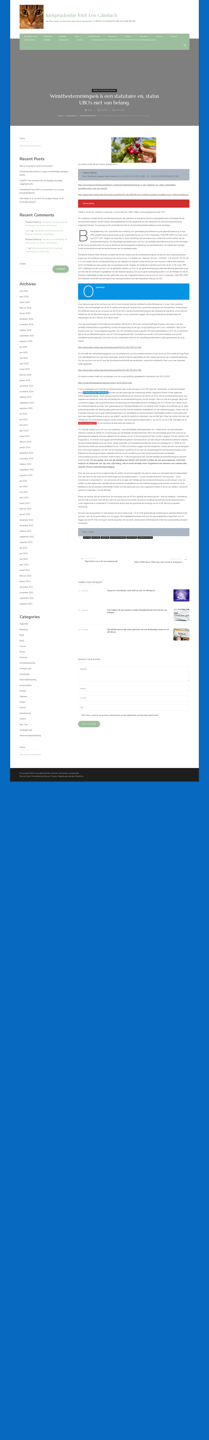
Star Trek (143, 36)
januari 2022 (25, 581)
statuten (105, 537)
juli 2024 (23, 414)
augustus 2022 (26, 542)
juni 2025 (24, 352)
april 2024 (24, 430)
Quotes (80, 40)
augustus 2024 (26, 408)
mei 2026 (24, 291)
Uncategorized (26, 730)
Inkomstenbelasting (28, 679)
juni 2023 (24, 486)
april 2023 (24, 497)
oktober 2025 (25, 330)
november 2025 (26, 324)
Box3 (22, 640)
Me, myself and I (30, 36)
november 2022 (26, 525)
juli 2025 (23, 347)
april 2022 (24, 564)
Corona (159, 36)
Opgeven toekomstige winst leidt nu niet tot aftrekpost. (131, 590)
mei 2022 (24, 559)
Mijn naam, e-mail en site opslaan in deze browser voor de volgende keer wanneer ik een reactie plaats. (120, 715)
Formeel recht (25, 668)
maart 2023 (25, 503)
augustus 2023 (26, 475)
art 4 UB (87, 537)
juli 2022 (23, 548)
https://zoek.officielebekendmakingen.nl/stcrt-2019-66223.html (105, 383)
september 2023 (27, 469)
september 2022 (27, 536)
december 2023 (26, 453)
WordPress (79, 776)
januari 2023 (25, 514)
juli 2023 (23, 481)
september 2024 (27, 403)
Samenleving (29, 40)
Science (128, 36)
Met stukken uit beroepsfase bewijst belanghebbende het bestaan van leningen (137, 611)
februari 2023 (25, 509)
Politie (22, 702)
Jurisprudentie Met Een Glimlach (81, 15)
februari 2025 (25, 375)
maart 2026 (25, 302)
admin (90, 110)
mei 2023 (24, 492)
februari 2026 (25, 308)
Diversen (47, 40)
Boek (77, 36)
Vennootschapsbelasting (104, 90)
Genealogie (64, 40)
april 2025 (24, 363)
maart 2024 (25, 436)
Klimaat (174, 36)
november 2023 (26, 458)
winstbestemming (118, 537)
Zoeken (23, 263)
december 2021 (26, 587)
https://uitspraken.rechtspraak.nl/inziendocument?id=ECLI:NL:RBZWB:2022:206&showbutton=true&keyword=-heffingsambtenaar (133, 194)
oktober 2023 (25, 464)
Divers (22, 651)
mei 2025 (24, 358)
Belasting (112, 36)
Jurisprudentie (93, 36)
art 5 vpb (95, 537)
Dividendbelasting (27, 663)
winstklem (131, 537)
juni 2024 (24, 419)
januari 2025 (25, 380)
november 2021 (26, 592)
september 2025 (27, 335)
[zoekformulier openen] (184, 45)
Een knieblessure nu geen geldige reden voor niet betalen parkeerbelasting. (124, 40)
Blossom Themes (50, 776)
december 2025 (26, 319)
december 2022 (26, 520)
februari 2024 (25, 441)
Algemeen (62, 36)
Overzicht (48, 36)
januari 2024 (25, 447)
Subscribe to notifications (30, 146)
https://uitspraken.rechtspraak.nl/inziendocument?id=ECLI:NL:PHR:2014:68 (109, 347)
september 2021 (27, 598)
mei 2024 (24, 425)
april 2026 (24, 296)
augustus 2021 (26, 603)
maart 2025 (25, 369)
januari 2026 (25, 313)
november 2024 (26, 391)
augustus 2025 (26, 341)
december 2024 (26, 386)
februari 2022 (25, 576)
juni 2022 (24, 553)
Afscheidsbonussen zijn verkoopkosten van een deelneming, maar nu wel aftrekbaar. (138, 630)
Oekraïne (23, 696)
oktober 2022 (25, 531)
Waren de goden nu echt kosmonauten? (36, 166)
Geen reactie (120, 110)
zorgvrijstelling (145, 537)
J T (26, 248)
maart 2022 (25, 570)
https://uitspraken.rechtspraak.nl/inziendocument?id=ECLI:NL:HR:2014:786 (109, 370)
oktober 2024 (25, 397)
